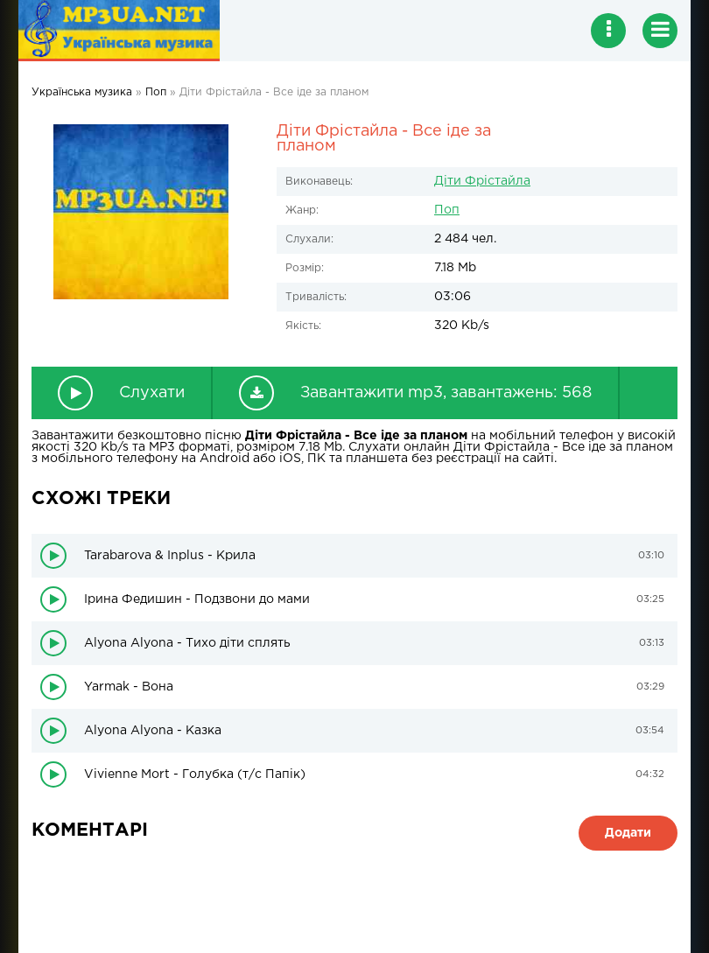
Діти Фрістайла (482, 181)
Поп (447, 210)
